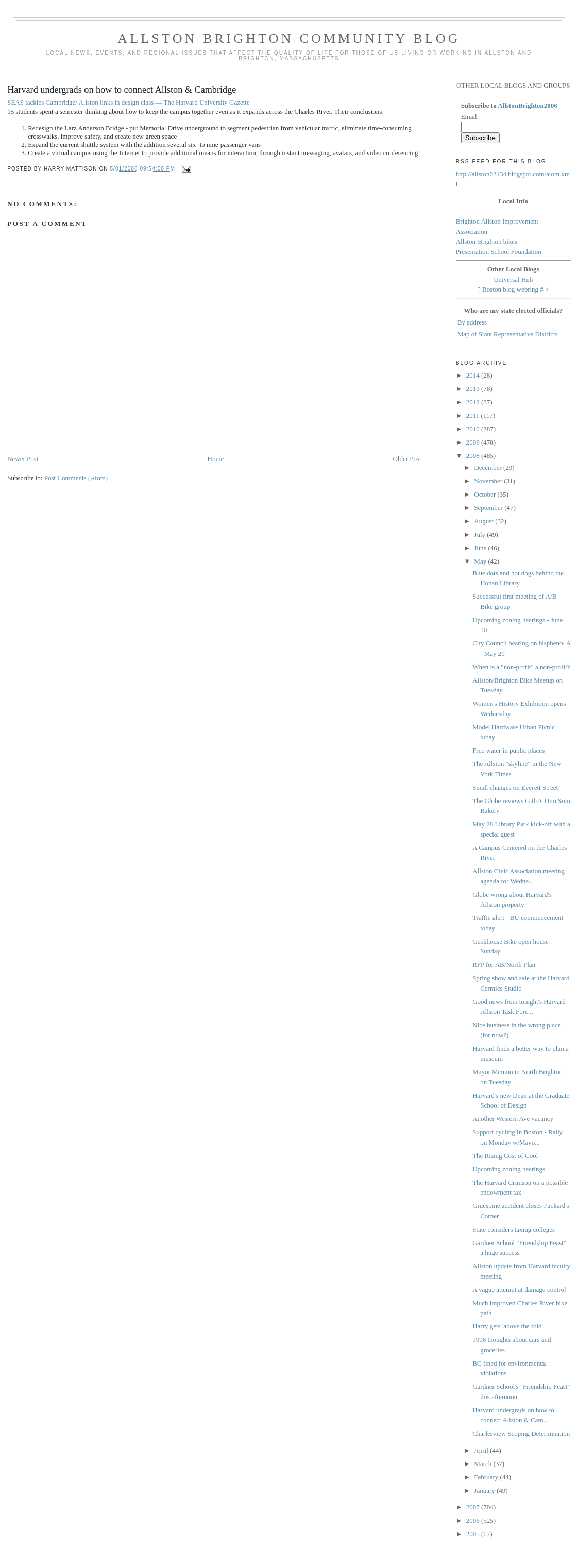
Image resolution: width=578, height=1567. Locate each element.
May (481, 561)
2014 (473, 375)
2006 (473, 1520)
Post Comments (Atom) (76, 478)
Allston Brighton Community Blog (289, 38)
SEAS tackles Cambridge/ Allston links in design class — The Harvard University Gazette (128, 102)
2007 (473, 1507)
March (483, 1464)
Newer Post (22, 459)
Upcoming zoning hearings (508, 1169)
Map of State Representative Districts (507, 334)
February (487, 1477)
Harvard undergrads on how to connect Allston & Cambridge (121, 89)
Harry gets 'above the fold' (507, 1326)
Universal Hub (513, 279)
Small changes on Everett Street (515, 787)
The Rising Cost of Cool (505, 1156)
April (482, 1450)
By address (472, 322)
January (485, 1490)
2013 (473, 389)
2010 (473, 429)
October (485, 494)
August (484, 521)
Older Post (407, 459)
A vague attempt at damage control (519, 1289)
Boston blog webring (510, 289)
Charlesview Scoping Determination (521, 1433)
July (480, 534)
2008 (473, 455)
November (489, 481)
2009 (473, 442)
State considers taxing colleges (513, 1229)
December (488, 467)
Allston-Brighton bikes (487, 241)
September (489, 508)
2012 (473, 402)
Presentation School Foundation (498, 252)
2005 (473, 1534)
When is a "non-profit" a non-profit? (521, 667)
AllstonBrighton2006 (527, 105)
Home (216, 459)
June (481, 548)
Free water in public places (508, 750)
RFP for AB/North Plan (503, 964)
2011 (473, 415)
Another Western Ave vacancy (512, 1118)
